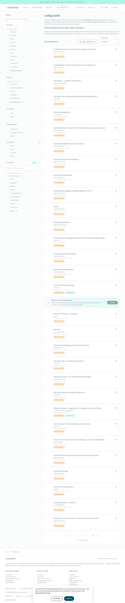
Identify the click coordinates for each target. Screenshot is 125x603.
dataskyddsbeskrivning (42, 593)
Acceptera (69, 598)
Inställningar (57, 598)
